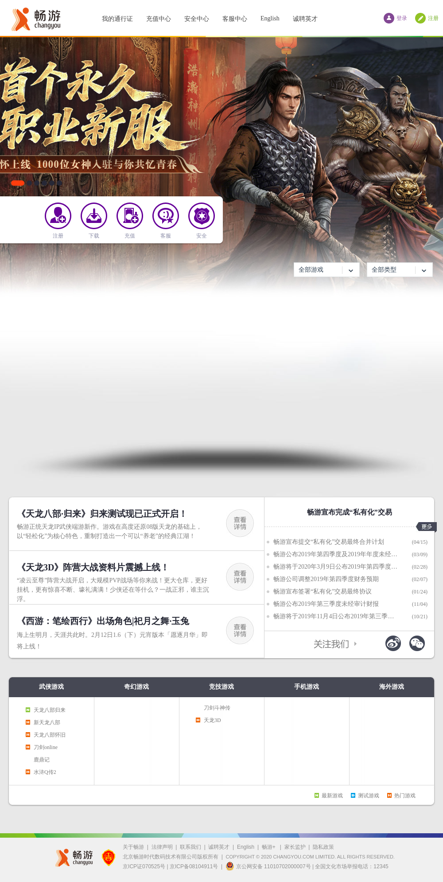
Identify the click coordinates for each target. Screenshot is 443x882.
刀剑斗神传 (217, 708)
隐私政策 (323, 847)
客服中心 (234, 19)
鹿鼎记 (42, 760)
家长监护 (295, 847)
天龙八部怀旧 (50, 735)
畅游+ (269, 847)
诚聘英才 (305, 19)
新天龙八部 (47, 722)
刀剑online (46, 747)
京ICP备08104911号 (194, 866)
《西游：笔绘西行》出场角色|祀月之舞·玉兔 (103, 621)
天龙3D (212, 720)
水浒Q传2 (45, 772)
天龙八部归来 (50, 710)
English (270, 18)
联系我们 (190, 847)
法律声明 (162, 847)
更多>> (426, 527)
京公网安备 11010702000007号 (268, 866)
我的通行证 (117, 19)
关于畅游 (133, 847)
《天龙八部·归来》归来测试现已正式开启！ (102, 514)
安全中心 (196, 19)
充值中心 (158, 19)
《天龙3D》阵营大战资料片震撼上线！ (93, 567)
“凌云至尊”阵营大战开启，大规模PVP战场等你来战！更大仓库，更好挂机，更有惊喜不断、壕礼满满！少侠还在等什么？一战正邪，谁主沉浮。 (113, 589)
